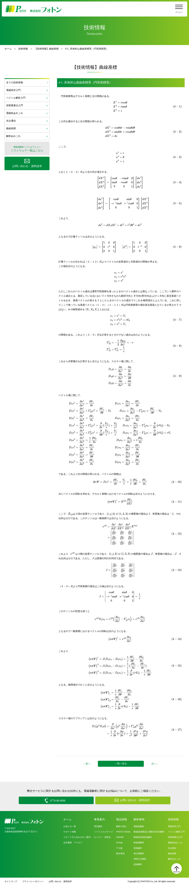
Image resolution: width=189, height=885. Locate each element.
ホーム (8, 48)
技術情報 (23, 48)
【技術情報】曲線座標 (47, 48)
